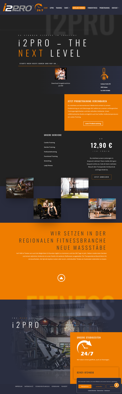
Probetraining (104, 8)
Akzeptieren (85, 386)
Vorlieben (113, 386)
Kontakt (115, 8)
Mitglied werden (79, 8)
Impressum (107, 390)
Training (59, 8)
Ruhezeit (64, 386)
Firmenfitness (92, 8)
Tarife (66, 8)
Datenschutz (100, 390)
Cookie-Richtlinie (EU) (42, 386)
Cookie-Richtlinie (92, 390)
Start (46, 8)
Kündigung (55, 386)
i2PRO (52, 8)
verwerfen (99, 386)
